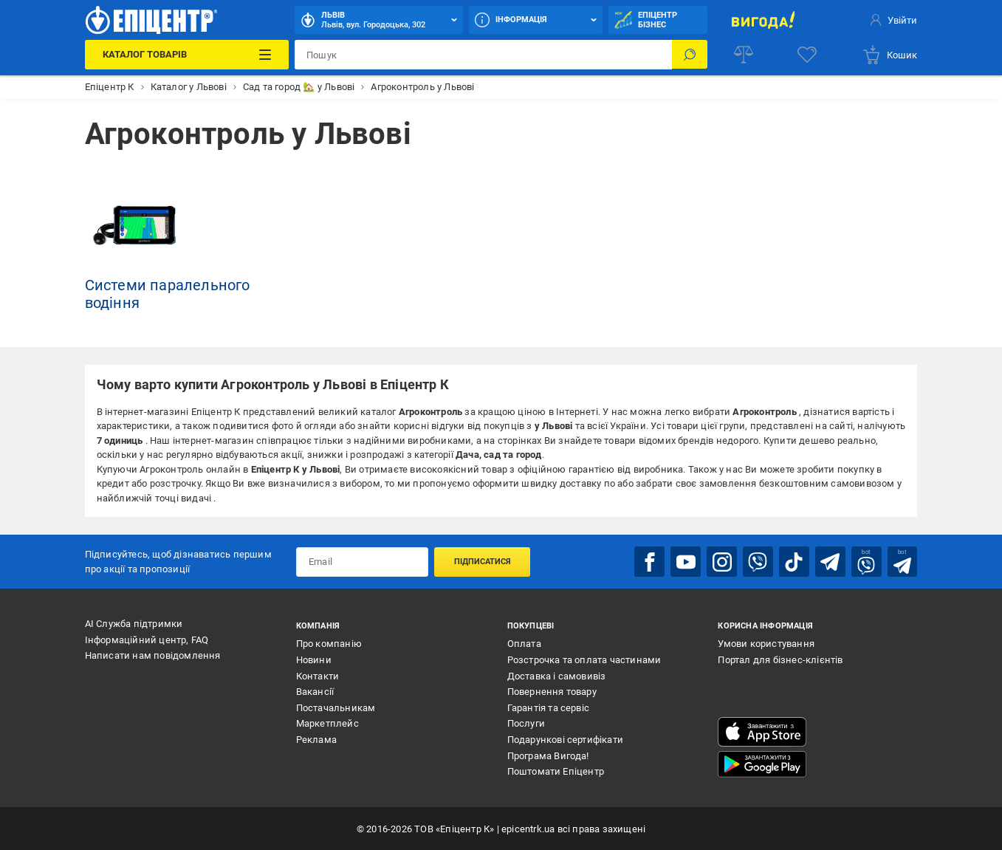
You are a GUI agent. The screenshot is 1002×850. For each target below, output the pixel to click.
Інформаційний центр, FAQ (147, 639)
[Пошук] (689, 54)
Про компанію (329, 643)
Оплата (524, 643)
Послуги (526, 723)
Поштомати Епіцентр (556, 770)
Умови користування (766, 643)
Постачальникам (336, 707)
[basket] (889, 54)
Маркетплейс (327, 723)
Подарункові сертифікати (565, 738)
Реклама (316, 738)
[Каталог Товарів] (187, 54)
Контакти (318, 675)
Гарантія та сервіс (548, 707)
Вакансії (315, 690)
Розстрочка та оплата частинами (584, 659)
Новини (314, 659)
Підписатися (482, 561)
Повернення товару (552, 690)
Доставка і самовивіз (556, 675)
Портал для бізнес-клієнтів (780, 659)
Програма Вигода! (548, 755)
